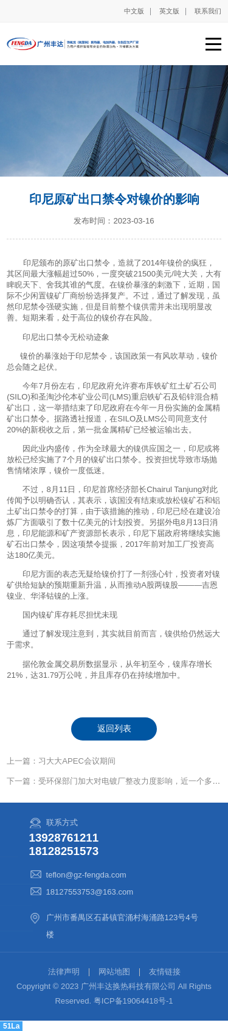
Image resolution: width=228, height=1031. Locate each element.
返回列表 (114, 728)
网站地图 (114, 971)
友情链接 (165, 971)
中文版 (134, 11)
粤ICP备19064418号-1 (133, 1000)
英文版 (169, 11)
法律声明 (64, 971)
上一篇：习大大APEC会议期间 (61, 760)
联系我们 (208, 11)
